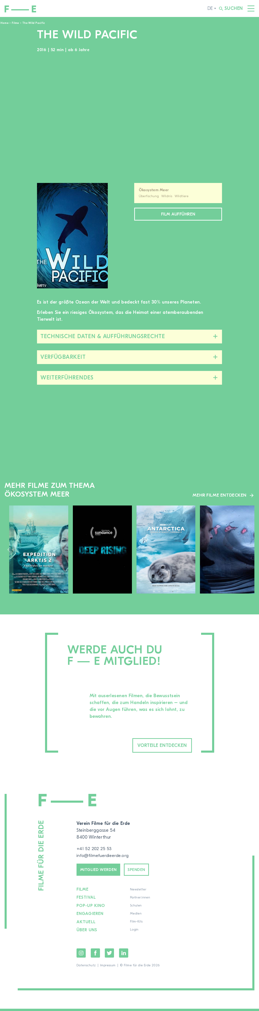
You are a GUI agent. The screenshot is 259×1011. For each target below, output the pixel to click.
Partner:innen (140, 900)
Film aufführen (178, 214)
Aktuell (86, 924)
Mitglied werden (101, 871)
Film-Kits (136, 924)
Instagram (81, 955)
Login (134, 932)
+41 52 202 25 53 (95, 849)
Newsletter (138, 892)
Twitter (109, 955)
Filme (15, 23)
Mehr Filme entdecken (219, 495)
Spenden (144, 871)
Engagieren (90, 916)
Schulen (136, 908)
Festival (86, 900)
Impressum (108, 968)
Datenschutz (86, 968)
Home (4, 23)
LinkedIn (123, 955)
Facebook (95, 955)
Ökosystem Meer (154, 190)
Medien (136, 916)
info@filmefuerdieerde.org (104, 856)
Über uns (87, 932)
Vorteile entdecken (155, 746)
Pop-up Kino (91, 908)
